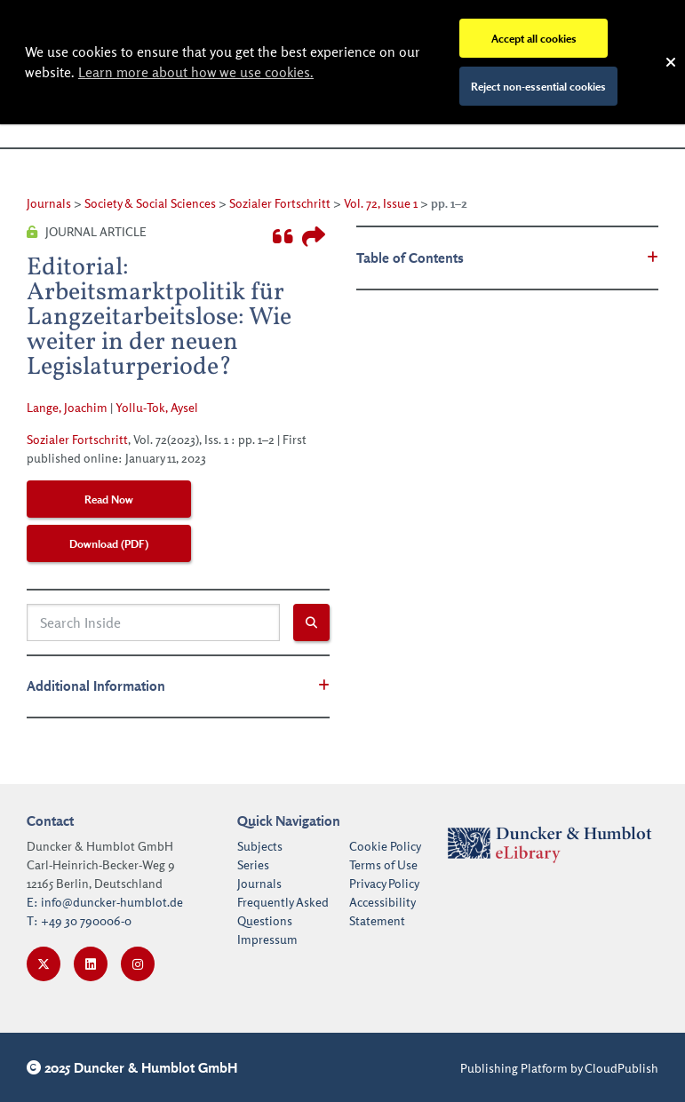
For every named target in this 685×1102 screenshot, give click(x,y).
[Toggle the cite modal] (283, 237)
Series (253, 864)
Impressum (267, 939)
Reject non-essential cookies (538, 86)
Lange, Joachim (67, 407)
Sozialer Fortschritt (280, 202)
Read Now (108, 499)
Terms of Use (383, 864)
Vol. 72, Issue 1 (381, 202)
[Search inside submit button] (311, 622)
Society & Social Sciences (150, 202)
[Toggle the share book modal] (314, 237)
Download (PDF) (108, 543)
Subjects (260, 845)
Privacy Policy (384, 883)
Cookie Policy (385, 845)
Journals (49, 202)
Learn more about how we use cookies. (196, 72)
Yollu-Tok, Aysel (156, 407)
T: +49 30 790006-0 (79, 920)
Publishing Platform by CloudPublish (559, 1067)
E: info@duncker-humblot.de (105, 901)
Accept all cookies (534, 38)
